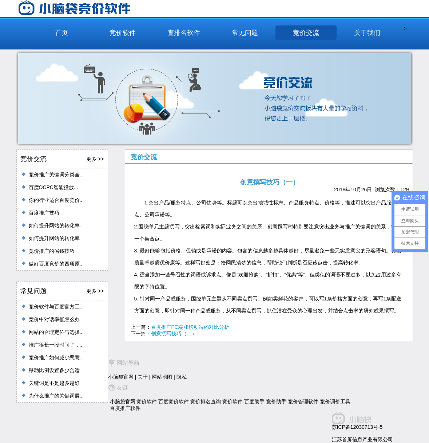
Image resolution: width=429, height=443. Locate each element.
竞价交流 (306, 32)
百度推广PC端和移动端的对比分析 (190, 327)
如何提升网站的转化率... (56, 225)
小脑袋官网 (121, 377)
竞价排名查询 (205, 401)
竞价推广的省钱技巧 (52, 251)
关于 (143, 377)
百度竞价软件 (173, 401)
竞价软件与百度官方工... (56, 307)
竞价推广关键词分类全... (56, 174)
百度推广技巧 (44, 213)
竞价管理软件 (303, 401)
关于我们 (367, 32)
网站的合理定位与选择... (56, 332)
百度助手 (254, 401)
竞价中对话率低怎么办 (54, 319)
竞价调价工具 (335, 401)
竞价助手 (276, 401)
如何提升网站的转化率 (54, 238)
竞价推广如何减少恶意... (56, 357)
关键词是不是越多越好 (54, 383)
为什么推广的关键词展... (56, 396)
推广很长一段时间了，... (56, 345)
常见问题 (245, 32)
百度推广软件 (125, 408)
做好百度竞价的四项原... (56, 264)
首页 (61, 32)
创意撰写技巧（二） (174, 333)
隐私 (181, 377)
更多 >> (95, 159)
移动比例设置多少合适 (54, 370)
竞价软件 (123, 32)
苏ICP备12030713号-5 (357, 427)
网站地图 (162, 377)
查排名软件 (183, 32)
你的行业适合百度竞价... (56, 200)
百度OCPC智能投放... (53, 187)
